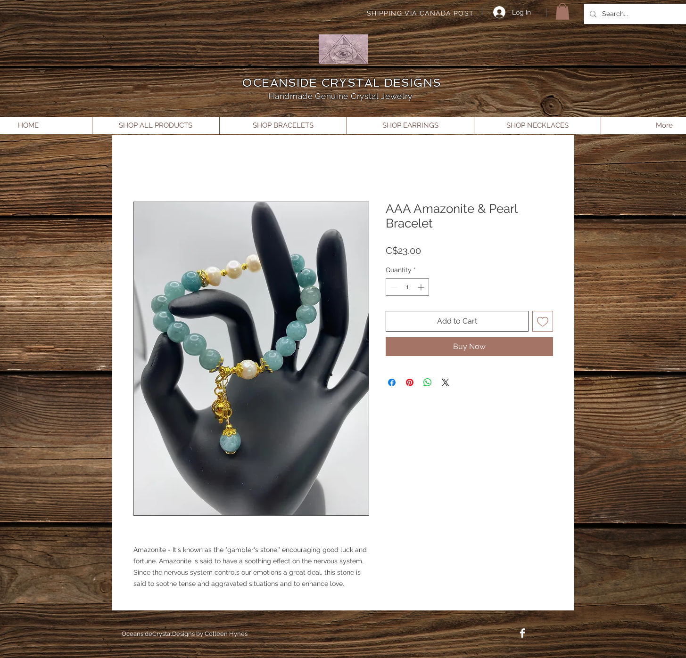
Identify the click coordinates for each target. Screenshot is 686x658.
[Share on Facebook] (391, 382)
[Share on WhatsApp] (427, 382)
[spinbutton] (407, 287)
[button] (562, 11)
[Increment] (422, 287)
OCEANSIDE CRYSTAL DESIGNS (341, 82)
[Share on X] (445, 382)
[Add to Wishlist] (542, 321)
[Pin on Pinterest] (409, 382)
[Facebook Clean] (522, 633)
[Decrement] (393, 287)
